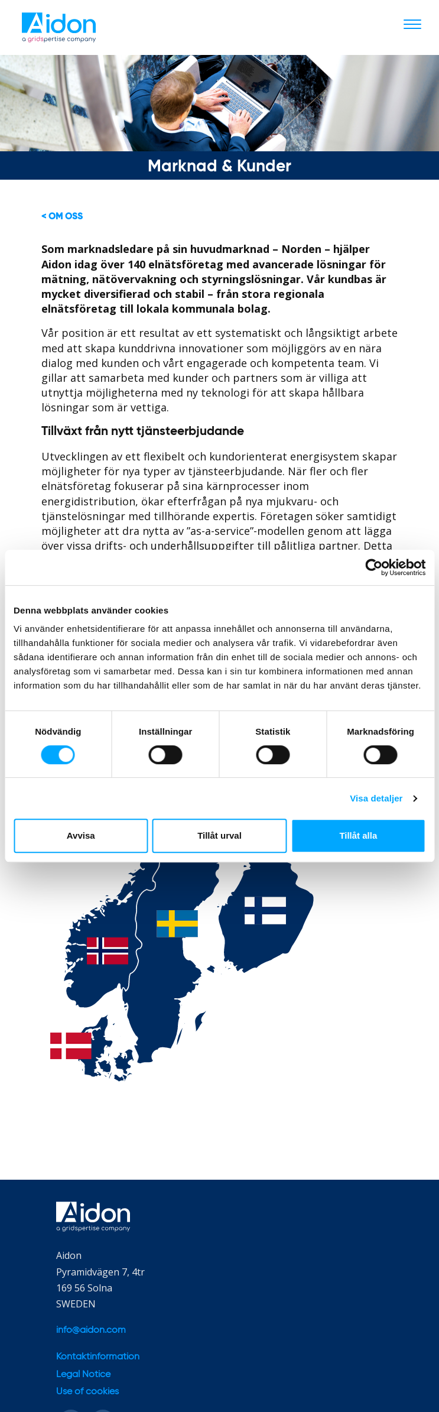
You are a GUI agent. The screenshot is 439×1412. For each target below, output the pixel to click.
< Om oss (62, 216)
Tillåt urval (219, 835)
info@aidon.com (91, 1330)
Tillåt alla (358, 835)
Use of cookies (87, 1392)
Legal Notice (83, 1374)
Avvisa (81, 835)
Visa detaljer (376, 798)
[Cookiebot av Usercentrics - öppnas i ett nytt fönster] (373, 567)
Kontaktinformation (97, 1357)
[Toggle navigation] (412, 23)
